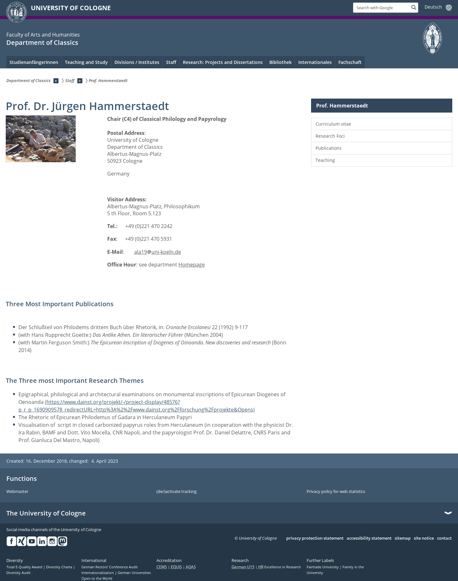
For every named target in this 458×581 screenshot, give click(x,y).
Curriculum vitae (333, 124)
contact (444, 538)
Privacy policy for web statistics (336, 491)
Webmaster (17, 491)
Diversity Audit (18, 573)
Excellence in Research (279, 567)
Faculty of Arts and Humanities (43, 34)
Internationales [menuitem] (315, 62)
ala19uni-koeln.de (157, 251)
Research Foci (330, 136)
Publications (329, 148)
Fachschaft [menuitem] (350, 62)
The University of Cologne (46, 513)
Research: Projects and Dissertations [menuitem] (223, 62)
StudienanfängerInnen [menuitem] (34, 62)
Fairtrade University (323, 567)
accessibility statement (369, 538)
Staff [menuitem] (171, 62)
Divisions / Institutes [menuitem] (136, 62)
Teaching (325, 160)
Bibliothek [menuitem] (280, 62)
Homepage (191, 264)
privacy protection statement (315, 538)
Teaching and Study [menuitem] (86, 62)
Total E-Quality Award (24, 567)
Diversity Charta (59, 567)
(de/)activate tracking (176, 491)
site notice (424, 538)
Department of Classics (42, 42)
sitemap (403, 538)
